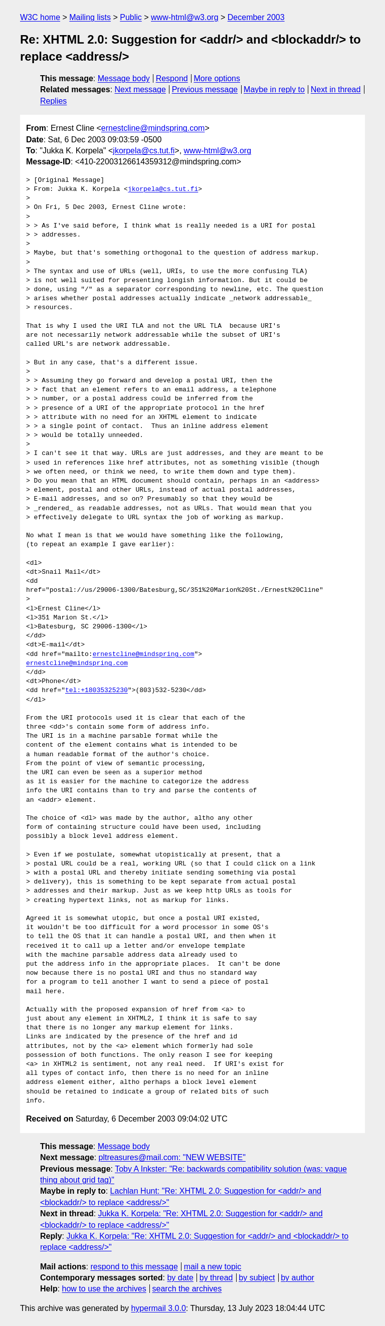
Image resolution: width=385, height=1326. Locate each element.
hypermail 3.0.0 (158, 1308)
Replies (53, 101)
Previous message (205, 89)
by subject (257, 1277)
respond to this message (133, 1266)
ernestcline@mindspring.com (153, 128)
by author (297, 1277)
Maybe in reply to (274, 89)
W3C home (40, 17)
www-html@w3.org (184, 17)
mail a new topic (213, 1266)
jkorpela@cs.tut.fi (143, 150)
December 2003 (256, 17)
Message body (124, 78)
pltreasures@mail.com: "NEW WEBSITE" (172, 1157)
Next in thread (336, 89)
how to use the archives (104, 1288)
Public (131, 17)
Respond (172, 78)
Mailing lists (90, 17)
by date (180, 1277)
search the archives (187, 1288)
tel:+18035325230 (96, 690)
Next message (140, 89)
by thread (216, 1277)
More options (217, 78)
